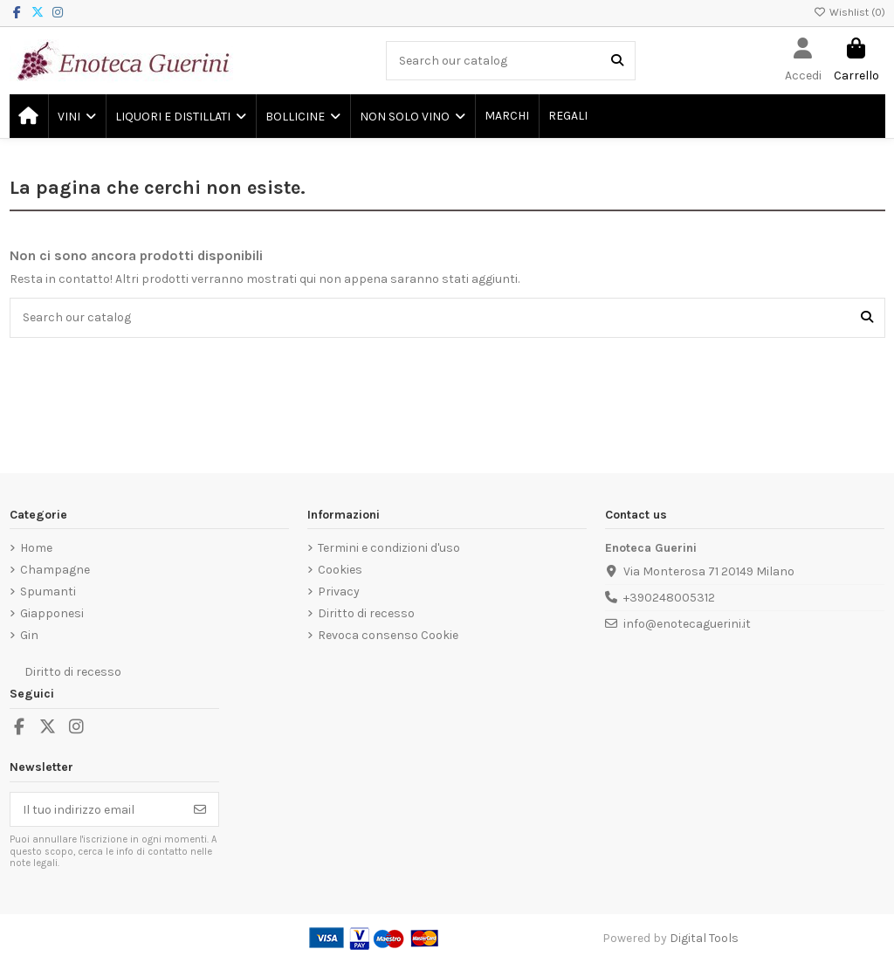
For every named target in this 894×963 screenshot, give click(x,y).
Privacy (339, 591)
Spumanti (48, 591)
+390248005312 (669, 597)
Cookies (340, 569)
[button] (76, 116)
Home (36, 547)
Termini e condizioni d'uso (389, 547)
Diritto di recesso (366, 613)
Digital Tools (704, 938)
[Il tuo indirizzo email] (96, 809)
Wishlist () (849, 12)
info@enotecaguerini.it (687, 623)
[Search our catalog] (617, 60)
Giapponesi (52, 613)
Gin (29, 635)
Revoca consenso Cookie (388, 635)
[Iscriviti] (200, 809)
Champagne (55, 569)
